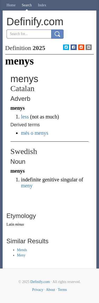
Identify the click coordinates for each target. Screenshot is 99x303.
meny (27, 185)
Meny (21, 255)
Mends (22, 250)
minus (19, 224)
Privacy (37, 290)
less (25, 117)
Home (11, 5)
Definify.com (40, 282)
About (50, 290)
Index (42, 5)
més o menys (34, 133)
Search (27, 5)
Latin (10, 224)
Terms (62, 290)
